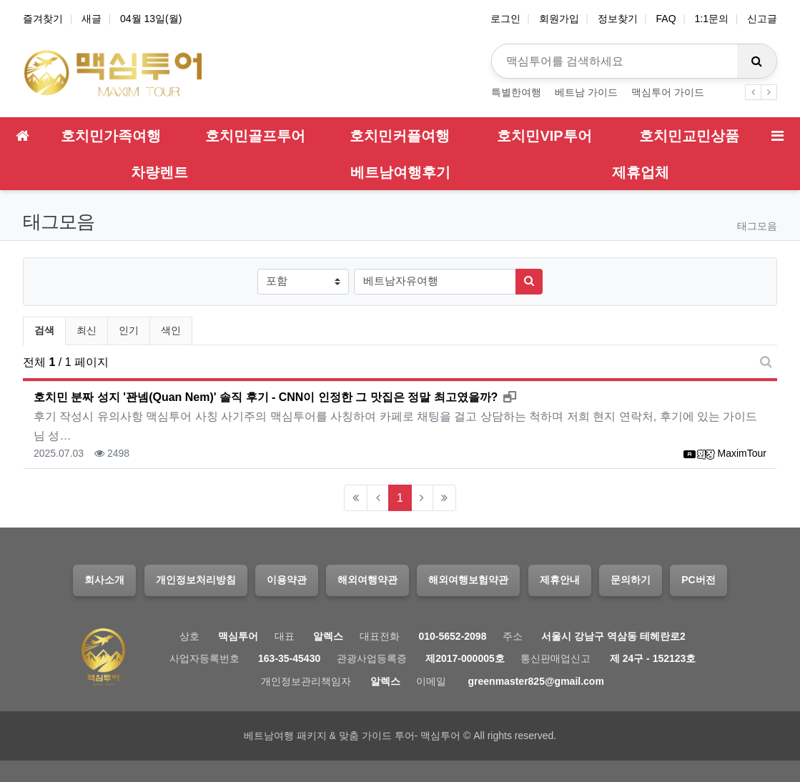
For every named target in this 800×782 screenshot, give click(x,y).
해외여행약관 (367, 579)
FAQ (666, 18)
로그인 (505, 18)
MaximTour (742, 453)
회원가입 (559, 18)
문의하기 (631, 579)
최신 (86, 330)
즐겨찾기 (43, 18)
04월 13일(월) (151, 18)
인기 (129, 330)
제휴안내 (560, 579)
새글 (92, 18)
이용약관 (287, 579)
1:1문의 (712, 18)
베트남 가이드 (586, 92)
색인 (171, 330)
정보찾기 (618, 18)
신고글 (762, 18)
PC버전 (698, 579)
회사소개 (104, 579)
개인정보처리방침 (196, 579)
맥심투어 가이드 (667, 92)
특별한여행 (516, 92)
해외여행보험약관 (468, 579)
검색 (44, 330)
